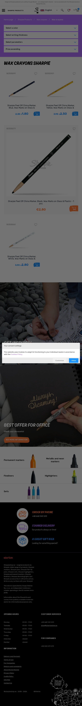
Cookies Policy (16, 354)
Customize (59, 360)
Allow (74, 360)
